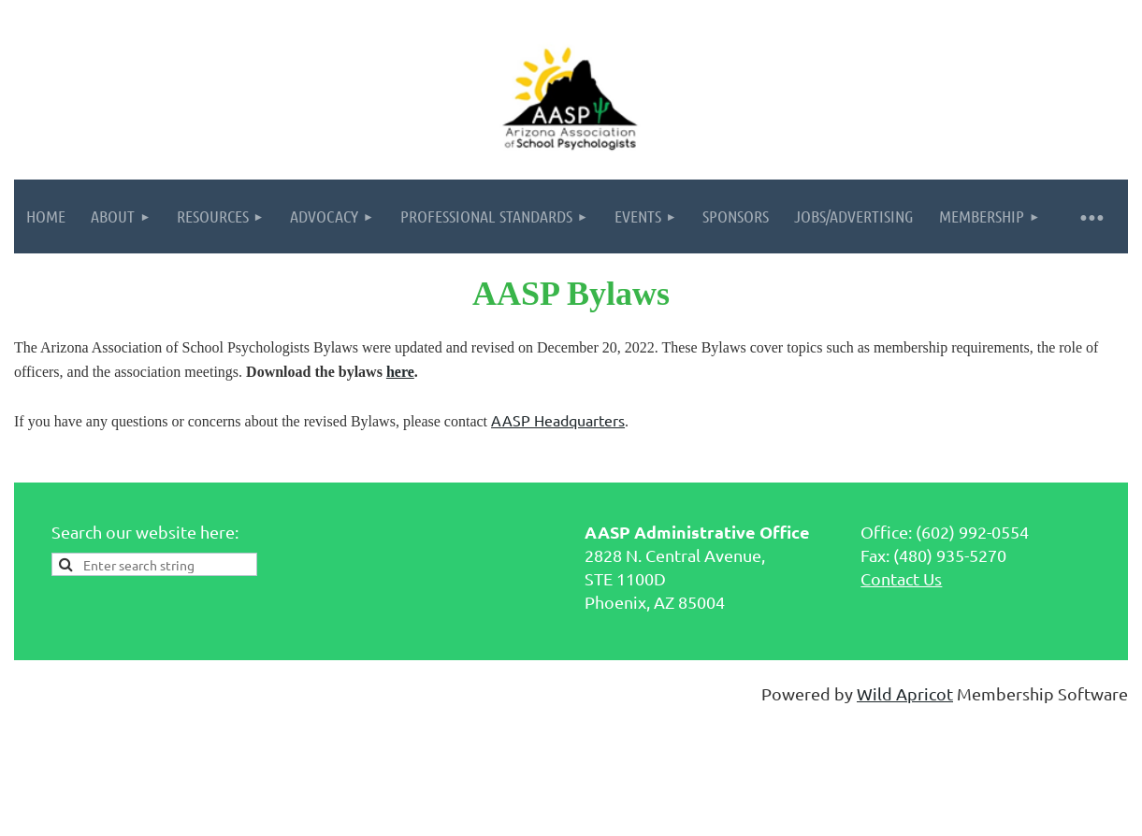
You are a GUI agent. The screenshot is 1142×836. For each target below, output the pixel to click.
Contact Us (901, 578)
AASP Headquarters (558, 420)
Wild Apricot (905, 693)
